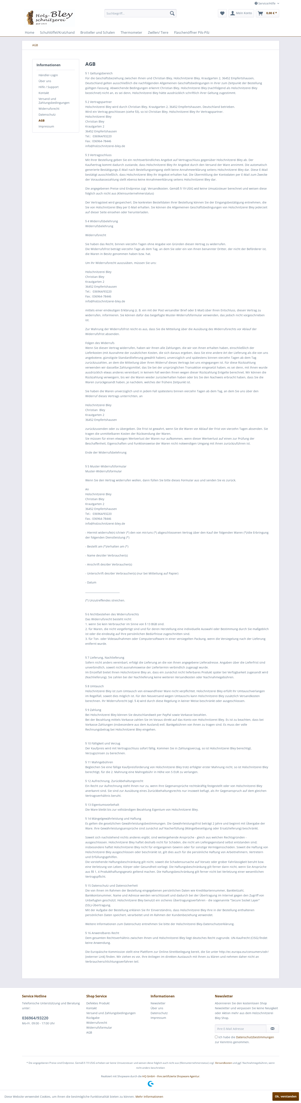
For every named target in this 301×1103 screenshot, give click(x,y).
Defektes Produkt (98, 1003)
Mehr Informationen (149, 1097)
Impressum (46, 126)
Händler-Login (48, 75)
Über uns (45, 81)
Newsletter (158, 1003)
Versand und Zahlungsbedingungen (54, 101)
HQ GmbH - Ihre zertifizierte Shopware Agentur (170, 1076)
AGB (41, 120)
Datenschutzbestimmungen (255, 1037)
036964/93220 (35, 1018)
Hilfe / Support (49, 87)
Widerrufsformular (99, 1027)
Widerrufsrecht (49, 109)
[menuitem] (140, 13)
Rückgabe (93, 1018)
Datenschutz (47, 114)
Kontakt (44, 93)
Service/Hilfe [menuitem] (265, 3)
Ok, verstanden (286, 1096)
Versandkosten (223, 1063)
